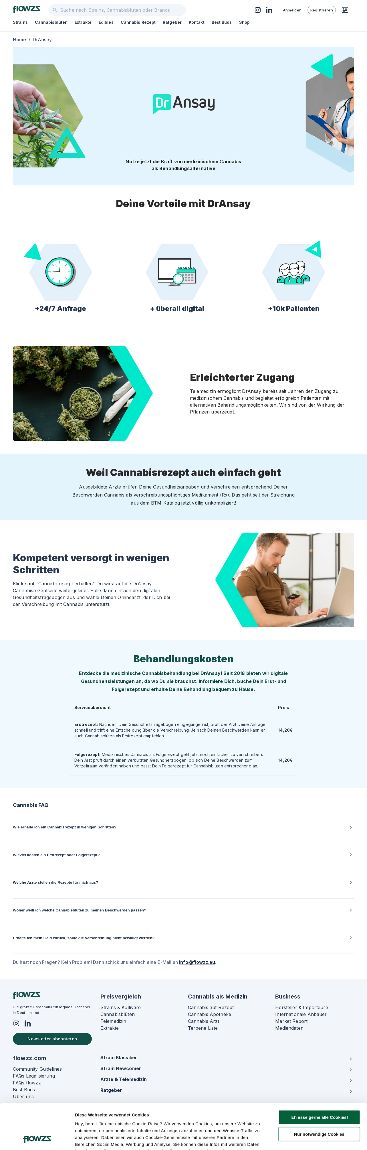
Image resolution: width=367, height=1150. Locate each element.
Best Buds (222, 22)
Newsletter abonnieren (52, 1038)
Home (19, 39)
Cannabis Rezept (138, 22)
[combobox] (117, 10)
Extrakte (83, 22)
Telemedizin (113, 1021)
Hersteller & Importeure (301, 1007)
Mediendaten (289, 1028)
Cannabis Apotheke (209, 1014)
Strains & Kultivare (120, 1007)
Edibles (106, 22)
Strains (20, 22)
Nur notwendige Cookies (319, 1091)
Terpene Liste (203, 1028)
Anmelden (292, 10)
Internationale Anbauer (301, 1014)
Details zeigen (304, 1138)
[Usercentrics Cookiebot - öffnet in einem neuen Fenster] (37, 1139)
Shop (244, 22)
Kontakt (197, 22)
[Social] (16, 1024)
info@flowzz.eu (197, 962)
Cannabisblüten (51, 22)
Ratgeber (172, 22)
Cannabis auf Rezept (211, 1007)
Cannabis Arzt (203, 1021)
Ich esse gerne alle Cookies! (319, 1074)
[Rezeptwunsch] (345, 10)
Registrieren (321, 10)
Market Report (291, 1021)
